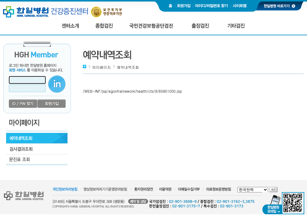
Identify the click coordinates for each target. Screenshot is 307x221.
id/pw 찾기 (23, 103)
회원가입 (51, 103)
